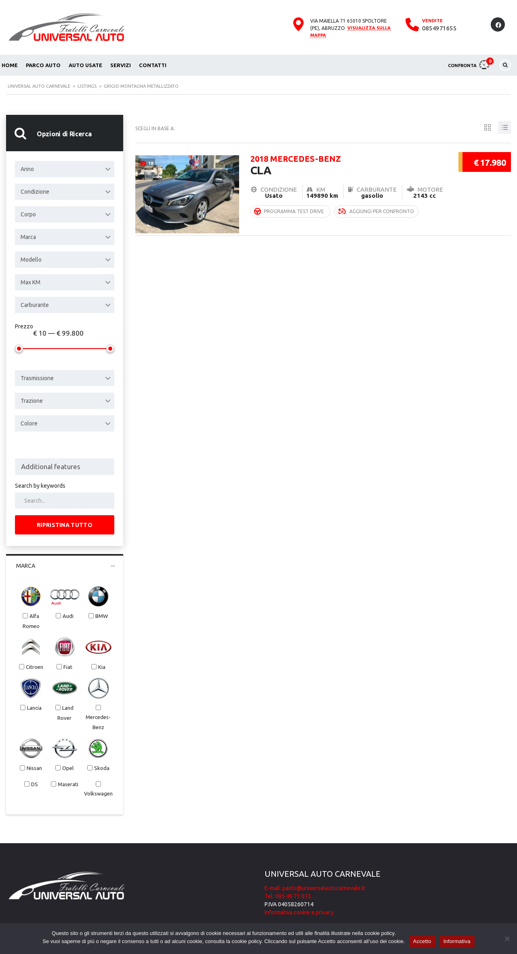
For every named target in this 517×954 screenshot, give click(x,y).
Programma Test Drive (289, 209)
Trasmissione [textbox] (37, 378)
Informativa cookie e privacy (299, 912)
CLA (346, 164)
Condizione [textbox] (35, 191)
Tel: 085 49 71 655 (288, 896)
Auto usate (85, 65)
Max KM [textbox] (30, 282)
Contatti (152, 65)
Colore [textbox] (29, 423)
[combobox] (64, 169)
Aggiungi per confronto (376, 210)
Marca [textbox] (28, 237)
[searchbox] (64, 467)
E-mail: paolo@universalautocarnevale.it (315, 888)
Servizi (120, 65)
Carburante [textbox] (35, 305)
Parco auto (43, 65)
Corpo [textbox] (28, 214)
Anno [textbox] (27, 169)
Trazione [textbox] (32, 401)
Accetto (422, 941)
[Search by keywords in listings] (64, 501)
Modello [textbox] (31, 259)
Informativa (457, 941)
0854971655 (439, 28)
